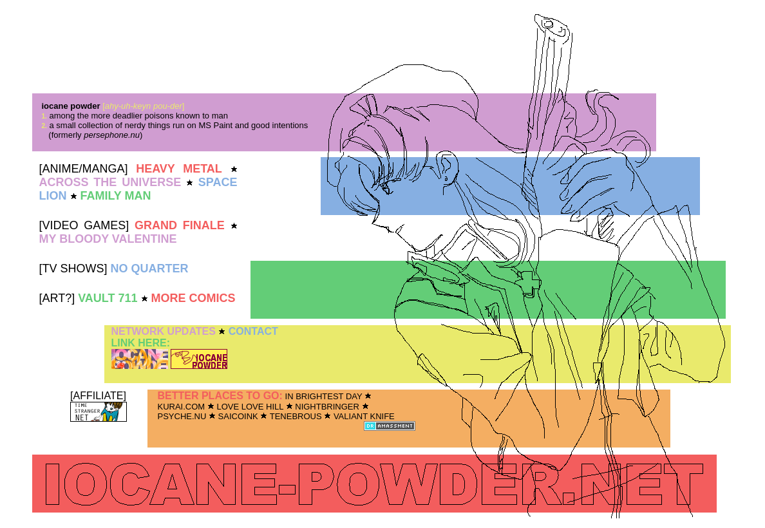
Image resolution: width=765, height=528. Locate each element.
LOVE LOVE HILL (249, 406)
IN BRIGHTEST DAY (324, 396)
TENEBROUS (296, 416)
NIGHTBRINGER (327, 406)
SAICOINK (238, 416)
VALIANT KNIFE (364, 416)
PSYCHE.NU (182, 416)
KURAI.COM (181, 406)
